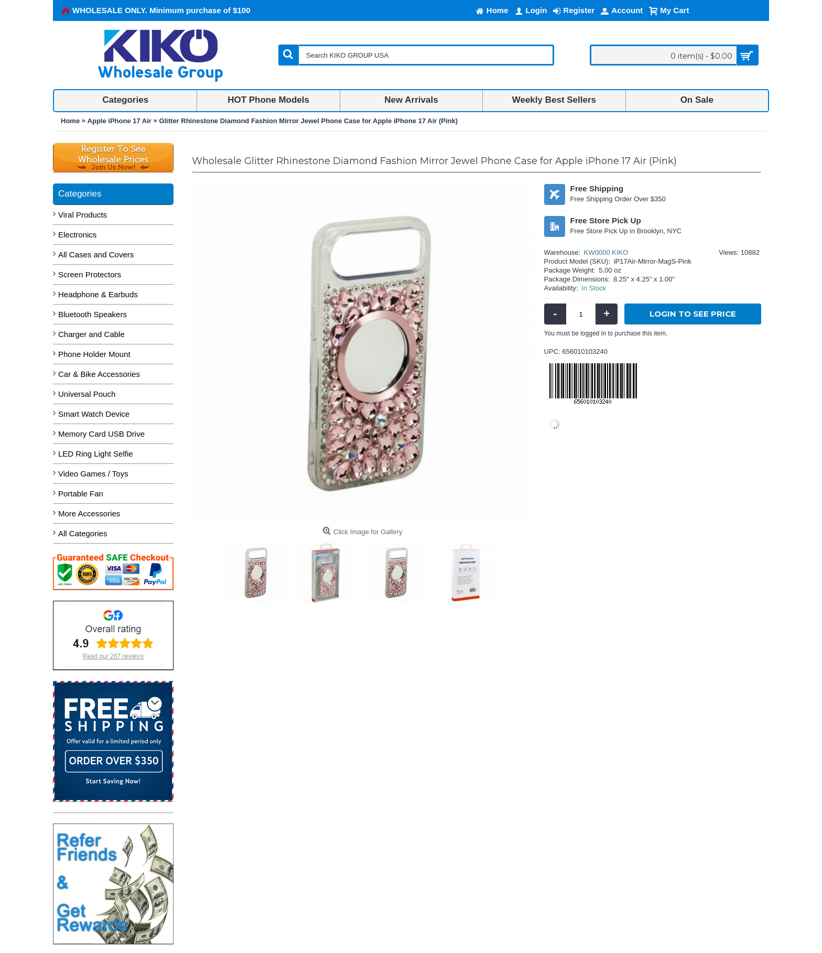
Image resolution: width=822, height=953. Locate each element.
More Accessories (89, 513)
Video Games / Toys (93, 473)
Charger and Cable (91, 334)
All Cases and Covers (96, 254)
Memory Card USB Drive (101, 433)
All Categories (82, 533)
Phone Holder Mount (94, 354)
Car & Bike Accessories (99, 374)
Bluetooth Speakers (92, 314)
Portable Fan (80, 493)
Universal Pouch (86, 393)
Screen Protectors (89, 274)
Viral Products (82, 214)
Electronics (77, 234)
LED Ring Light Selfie (95, 453)
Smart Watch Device (93, 413)
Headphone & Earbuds (98, 294)
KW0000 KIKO (606, 252)
